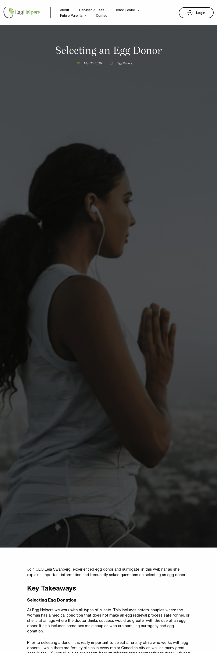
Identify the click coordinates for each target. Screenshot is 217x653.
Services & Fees (91, 10)
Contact (102, 15)
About (64, 10)
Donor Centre (124, 10)
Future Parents (71, 15)
